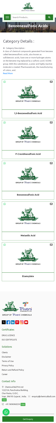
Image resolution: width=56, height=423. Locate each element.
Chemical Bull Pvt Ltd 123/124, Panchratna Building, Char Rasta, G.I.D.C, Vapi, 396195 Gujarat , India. (15, 392)
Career (4, 374)
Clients (5, 352)
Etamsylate (28, 276)
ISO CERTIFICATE (9, 340)
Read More (8, 73)
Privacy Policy (8, 365)
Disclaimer (6, 357)
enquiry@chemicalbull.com (41, 396)
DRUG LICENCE (8, 335)
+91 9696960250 (10, 404)
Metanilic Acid (28, 236)
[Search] (49, 17)
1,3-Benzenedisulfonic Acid (28, 113)
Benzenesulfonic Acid (28, 195)
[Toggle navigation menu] (7, 17)
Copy (4, 400)
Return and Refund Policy (13, 370)
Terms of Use (8, 361)
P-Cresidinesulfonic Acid (28, 154)
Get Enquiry (28, 419)
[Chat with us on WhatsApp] (6, 412)
